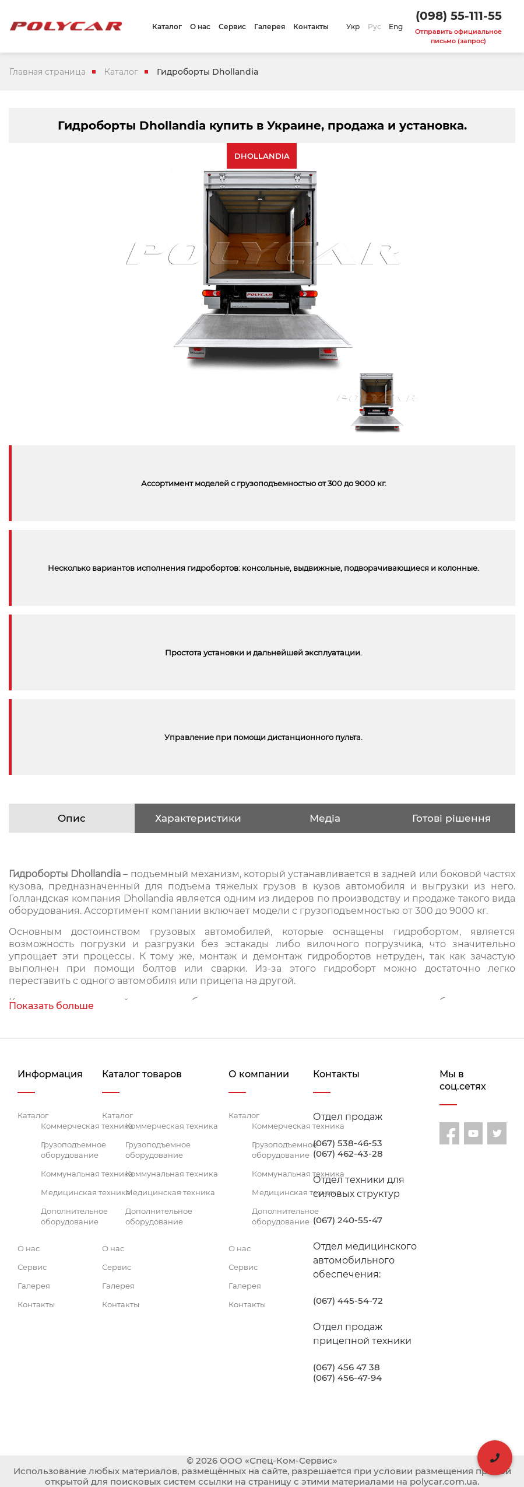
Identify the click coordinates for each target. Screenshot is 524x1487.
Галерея (269, 26)
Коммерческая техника (87, 1125)
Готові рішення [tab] (451, 818)
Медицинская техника (86, 1192)
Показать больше (51, 1005)
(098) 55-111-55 (459, 16)
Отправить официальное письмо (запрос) (458, 36)
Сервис (232, 26)
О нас (200, 26)
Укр (353, 26)
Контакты (311, 26)
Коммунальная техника (87, 1173)
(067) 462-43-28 (348, 1154)
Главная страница (47, 72)
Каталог (167, 26)
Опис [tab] (72, 818)
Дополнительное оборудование (74, 1216)
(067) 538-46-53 (347, 1143)
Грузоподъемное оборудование (73, 1150)
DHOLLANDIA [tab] (262, 155)
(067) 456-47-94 (347, 1378)
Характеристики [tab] (198, 818)
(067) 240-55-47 (347, 1220)
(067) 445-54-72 (348, 1301)
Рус (374, 26)
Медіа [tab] (325, 818)
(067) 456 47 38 (346, 1367)
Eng (396, 26)
